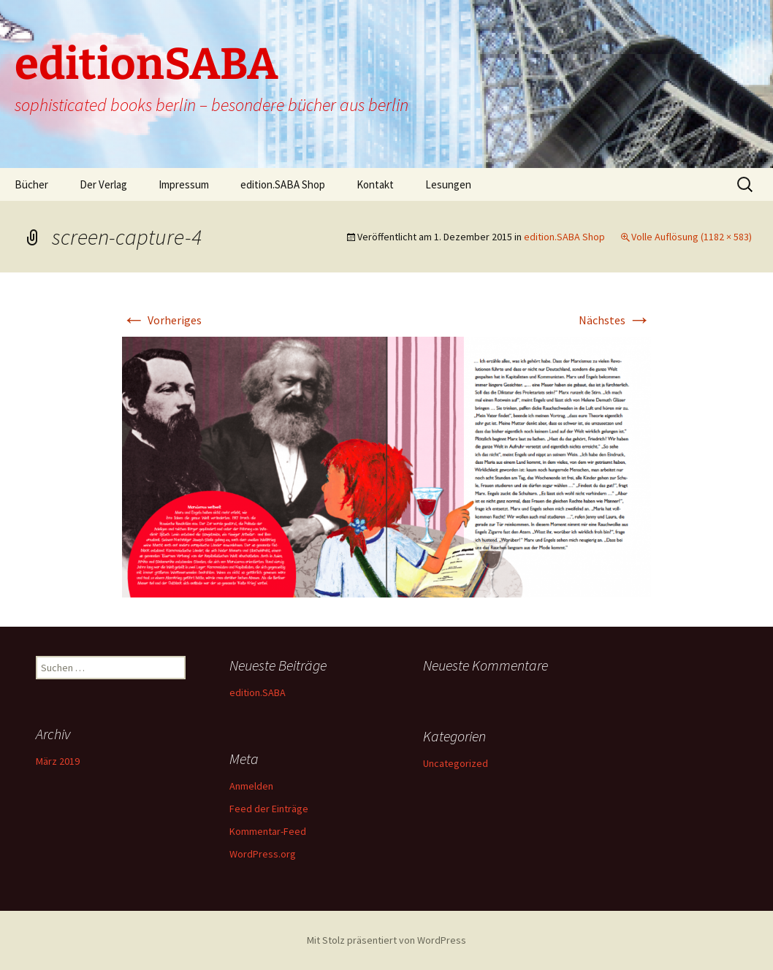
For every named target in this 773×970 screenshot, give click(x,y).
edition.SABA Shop (282, 184)
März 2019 (58, 761)
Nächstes (615, 320)
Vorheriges (162, 320)
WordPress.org (262, 853)
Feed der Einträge (268, 808)
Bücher (31, 184)
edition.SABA (257, 692)
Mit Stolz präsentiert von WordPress (386, 940)
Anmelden (251, 786)
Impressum (184, 184)
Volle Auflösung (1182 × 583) (691, 236)
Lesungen (448, 184)
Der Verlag (103, 184)
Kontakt (375, 184)
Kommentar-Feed (267, 831)
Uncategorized (455, 763)
